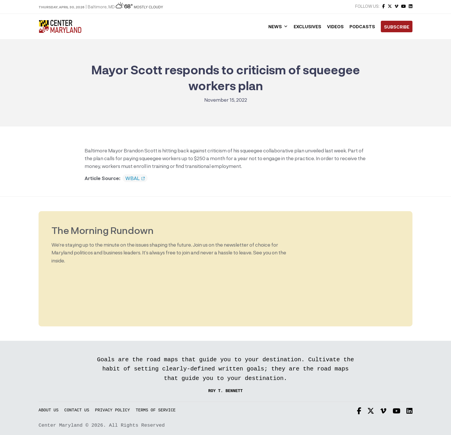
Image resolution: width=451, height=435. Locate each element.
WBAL (135, 178)
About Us (48, 410)
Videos (335, 26)
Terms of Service (156, 410)
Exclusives (307, 26)
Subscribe (396, 26)
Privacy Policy (112, 410)
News (278, 26)
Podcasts (362, 26)
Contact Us (76, 410)
